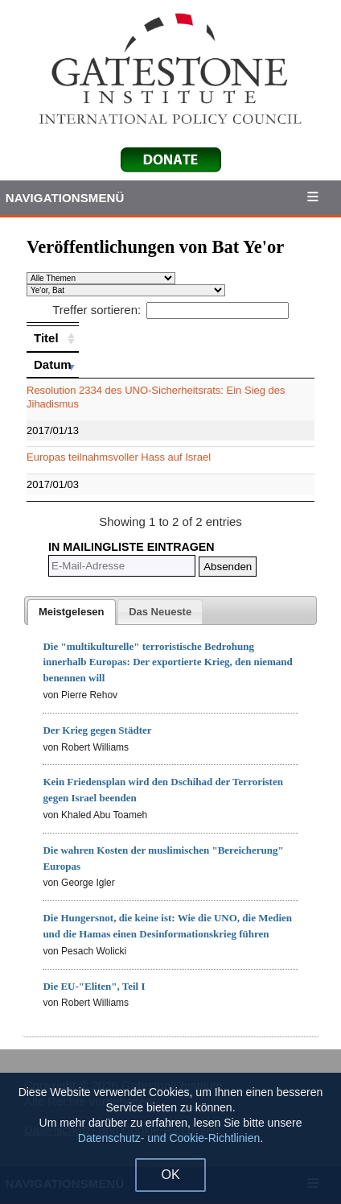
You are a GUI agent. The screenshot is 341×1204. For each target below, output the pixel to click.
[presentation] (71, 612)
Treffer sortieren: (170, 310)
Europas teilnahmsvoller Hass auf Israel (119, 457)
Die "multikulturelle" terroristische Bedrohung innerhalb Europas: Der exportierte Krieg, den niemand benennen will (167, 662)
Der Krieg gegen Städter (97, 730)
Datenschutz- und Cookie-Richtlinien (169, 1138)
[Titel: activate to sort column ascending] (53, 338)
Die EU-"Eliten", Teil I (94, 986)
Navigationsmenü (65, 198)
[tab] (71, 612)
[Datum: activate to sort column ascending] (53, 365)
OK (170, 1174)
